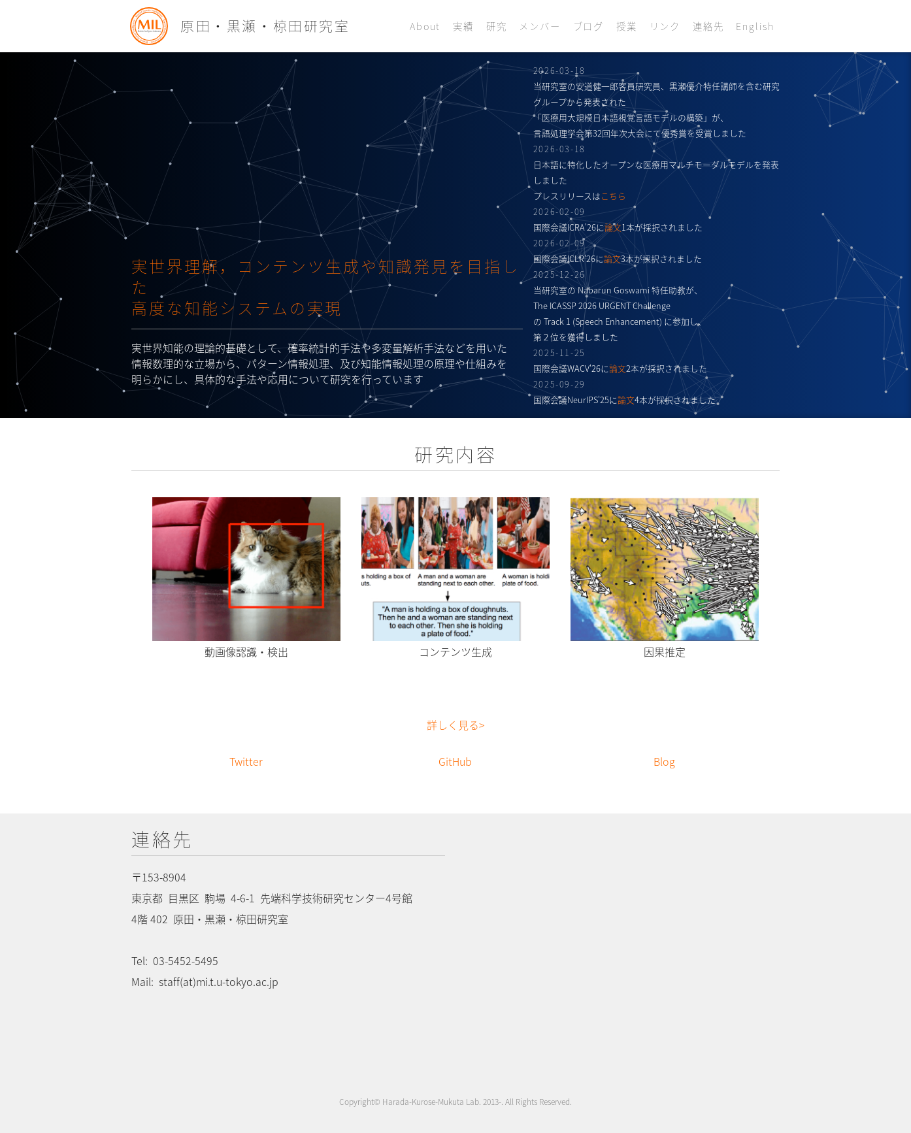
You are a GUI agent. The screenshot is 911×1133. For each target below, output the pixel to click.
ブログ (588, 26)
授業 (626, 26)
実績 (463, 26)
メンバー (539, 26)
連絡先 (708, 26)
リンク (665, 26)
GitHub (455, 761)
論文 (613, 227)
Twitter (246, 761)
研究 (496, 26)
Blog (664, 761)
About (425, 26)
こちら (613, 195)
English (755, 26)
